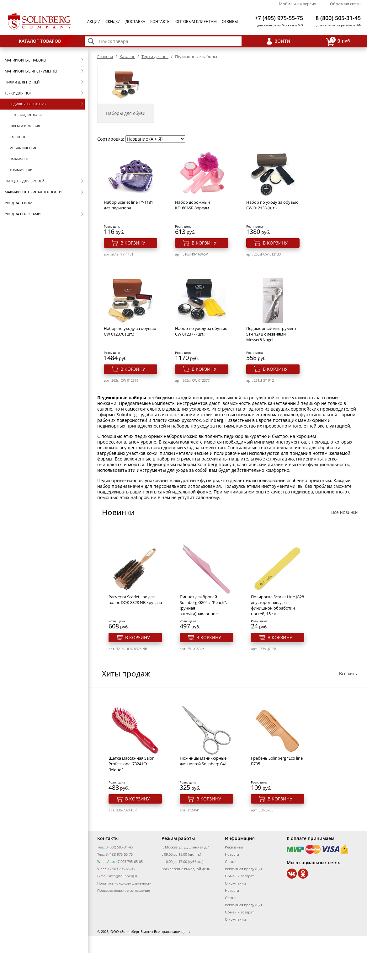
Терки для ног (18, 93)
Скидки (112, 21)
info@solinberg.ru (123, 876)
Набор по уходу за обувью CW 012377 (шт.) (201, 331)
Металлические (23, 148)
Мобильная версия (297, 4)
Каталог (127, 56)
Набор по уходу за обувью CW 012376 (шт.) (130, 331)
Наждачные (19, 159)
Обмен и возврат (239, 876)
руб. (338, 41)
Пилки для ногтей (22, 82)
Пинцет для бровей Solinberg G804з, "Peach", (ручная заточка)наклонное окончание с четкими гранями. (203, 611)
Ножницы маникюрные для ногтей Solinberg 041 (203, 761)
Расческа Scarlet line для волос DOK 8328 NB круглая (135, 599)
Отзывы (230, 21)
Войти (282, 41)
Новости (232, 854)
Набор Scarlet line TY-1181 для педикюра (128, 205)
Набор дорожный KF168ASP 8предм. (192, 205)
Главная (105, 56)
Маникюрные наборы (25, 60)
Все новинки (344, 512)
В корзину (132, 243)
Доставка (135, 21)
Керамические (22, 170)
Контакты (160, 21)
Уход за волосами (22, 214)
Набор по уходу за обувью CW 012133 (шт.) (272, 205)
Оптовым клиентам (196, 21)
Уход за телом (18, 203)
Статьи (231, 861)
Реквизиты (234, 847)
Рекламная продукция (244, 868)
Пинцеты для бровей (24, 181)
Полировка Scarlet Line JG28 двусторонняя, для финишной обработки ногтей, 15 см (277, 605)
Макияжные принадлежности (33, 192)
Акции (93, 21)
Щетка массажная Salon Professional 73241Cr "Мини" (132, 763)
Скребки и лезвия (24, 126)
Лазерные (17, 137)
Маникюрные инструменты (31, 71)
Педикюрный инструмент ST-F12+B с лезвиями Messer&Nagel (271, 334)
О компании (235, 883)
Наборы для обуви (27, 115)
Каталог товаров (40, 41)
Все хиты (348, 673)
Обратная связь (345, 4)
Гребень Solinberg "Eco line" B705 (277, 761)
